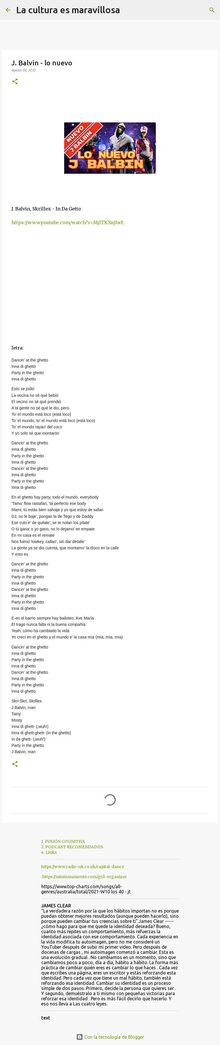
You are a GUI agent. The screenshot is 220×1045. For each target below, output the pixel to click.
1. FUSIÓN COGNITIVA (63, 841)
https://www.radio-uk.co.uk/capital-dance (82, 866)
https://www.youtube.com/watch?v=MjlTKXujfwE (67, 222)
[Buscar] (128, 10)
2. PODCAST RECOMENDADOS (72, 846)
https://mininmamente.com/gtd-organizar (84, 876)
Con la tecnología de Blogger (110, 1037)
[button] (14, 82)
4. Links (49, 852)
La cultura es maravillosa (68, 10)
